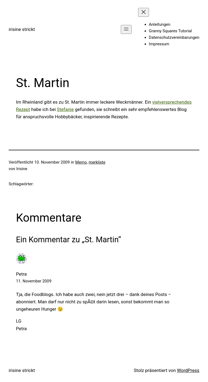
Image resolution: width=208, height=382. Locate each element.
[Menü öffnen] (126, 29)
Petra (21, 274)
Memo (81, 162)
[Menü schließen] (143, 12)
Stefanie (65, 109)
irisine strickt (22, 29)
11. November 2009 (33, 281)
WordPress (188, 370)
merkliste (97, 162)
